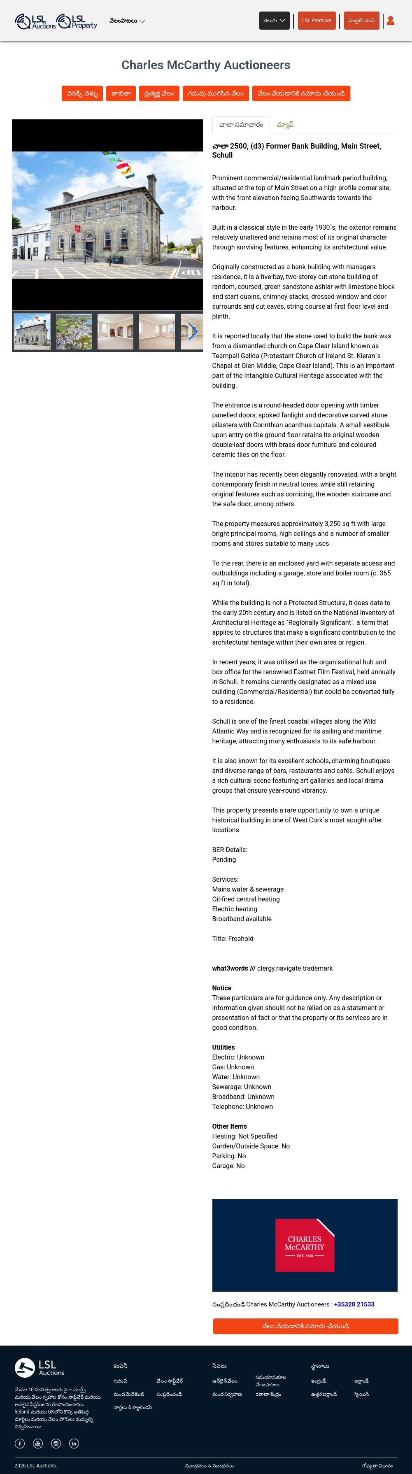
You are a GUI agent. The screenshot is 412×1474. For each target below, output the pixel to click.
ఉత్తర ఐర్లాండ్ (324, 1394)
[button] (274, 21)
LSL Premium (317, 20)
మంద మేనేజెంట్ (129, 1394)
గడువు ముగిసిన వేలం (216, 93)
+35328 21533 (354, 1304)
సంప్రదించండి (169, 1394)
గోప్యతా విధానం (377, 1466)
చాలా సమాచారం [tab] (241, 124)
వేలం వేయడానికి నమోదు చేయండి (301, 93)
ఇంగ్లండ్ (318, 1381)
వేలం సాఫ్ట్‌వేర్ (170, 1381)
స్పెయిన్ (361, 1394)
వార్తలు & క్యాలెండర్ (133, 1407)
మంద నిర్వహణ (227, 1394)
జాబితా (121, 93)
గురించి (120, 1381)
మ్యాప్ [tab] (285, 124)
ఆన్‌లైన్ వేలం (225, 1381)
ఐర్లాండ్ (361, 1381)
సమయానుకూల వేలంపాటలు (271, 1381)
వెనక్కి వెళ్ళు (82, 93)
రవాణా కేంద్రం (269, 1394)
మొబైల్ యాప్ (361, 20)
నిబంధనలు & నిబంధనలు (209, 1466)
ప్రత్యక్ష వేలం (159, 93)
